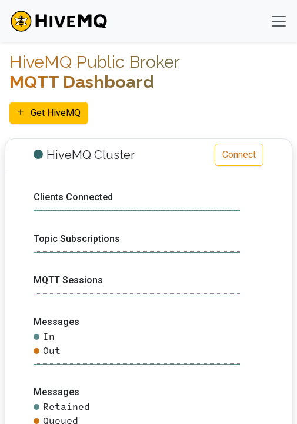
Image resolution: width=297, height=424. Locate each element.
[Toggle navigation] (279, 21)
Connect (239, 154)
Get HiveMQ (49, 112)
